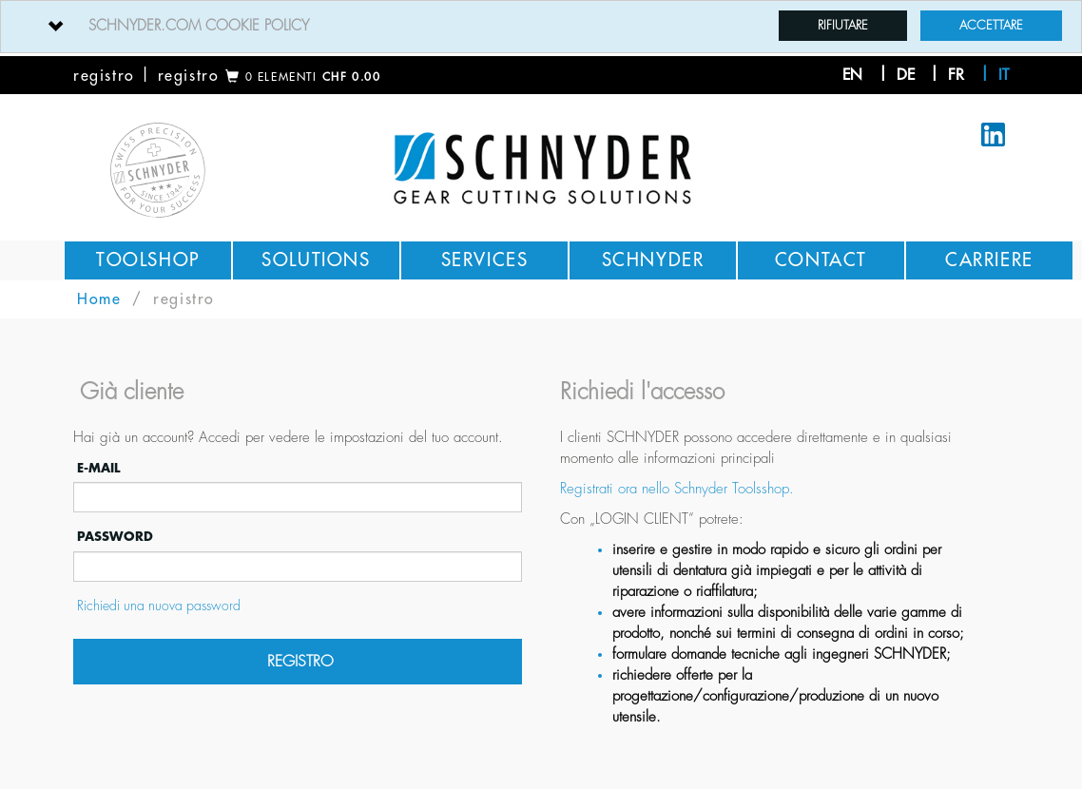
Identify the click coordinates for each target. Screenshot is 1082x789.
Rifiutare (843, 25)
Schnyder (653, 260)
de (906, 75)
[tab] (541, 26)
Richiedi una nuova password (157, 605)
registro (104, 76)
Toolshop (148, 260)
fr (956, 75)
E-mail (96, 468)
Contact (821, 260)
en (852, 75)
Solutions (315, 260)
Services (485, 260)
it (1003, 75)
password (113, 536)
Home (99, 299)
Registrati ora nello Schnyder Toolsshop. (677, 489)
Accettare (991, 25)
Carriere (989, 260)
